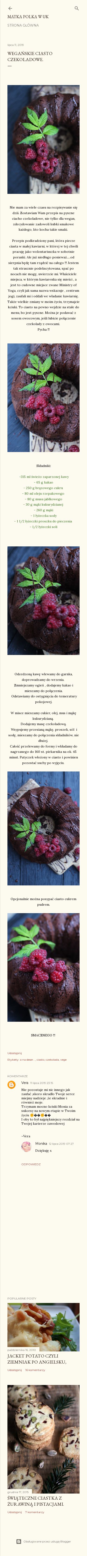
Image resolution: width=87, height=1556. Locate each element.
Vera (24, 1083)
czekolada (52, 1059)
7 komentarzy (34, 1512)
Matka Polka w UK (28, 16)
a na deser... (27, 1059)
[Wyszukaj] (77, 7)
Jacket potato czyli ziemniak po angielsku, (36, 1359)
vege (63, 1059)
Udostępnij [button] (14, 1053)
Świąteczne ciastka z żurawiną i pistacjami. (35, 1501)
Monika (41, 1143)
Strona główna (23, 25)
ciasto (40, 1059)
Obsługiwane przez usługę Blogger (43, 1541)
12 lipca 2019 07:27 (61, 1143)
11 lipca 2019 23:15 (41, 1083)
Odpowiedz (31, 1164)
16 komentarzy (35, 1370)
